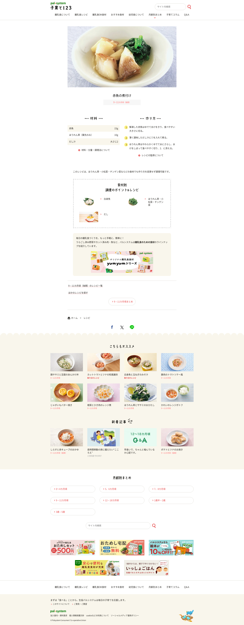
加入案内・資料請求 (58, 615)
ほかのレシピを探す (78, 293)
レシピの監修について (152, 155)
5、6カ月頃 (109, 489)
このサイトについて (60, 604)
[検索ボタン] (189, 7)
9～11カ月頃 (60, 500)
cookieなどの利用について (97, 615)
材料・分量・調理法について (96, 150)
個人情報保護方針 (76, 615)
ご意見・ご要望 (79, 604)
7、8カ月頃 (158, 489)
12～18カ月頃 (110, 500)
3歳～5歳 (59, 512)
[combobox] (174, 6)
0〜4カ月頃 (60, 489)
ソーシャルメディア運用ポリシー (125, 615)
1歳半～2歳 (158, 500)
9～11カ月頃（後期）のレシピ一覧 (85, 286)
